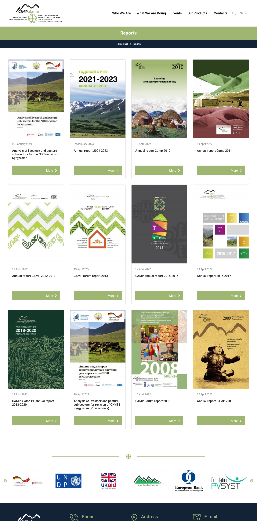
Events (177, 13)
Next (252, 481)
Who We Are (121, 13)
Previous (5, 481)
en (242, 13)
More (52, 169)
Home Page (122, 44)
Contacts (220, 13)
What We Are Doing (151, 13)
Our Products (197, 13)
